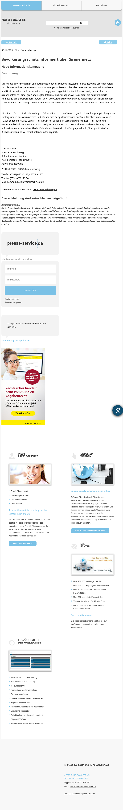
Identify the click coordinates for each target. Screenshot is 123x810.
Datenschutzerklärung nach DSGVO (79, 794)
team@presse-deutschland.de (83, 786)
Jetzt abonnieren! (23, 543)
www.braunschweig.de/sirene (64, 98)
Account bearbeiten (19, 499)
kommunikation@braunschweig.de (25, 181)
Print (108, 42)
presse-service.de (13, 19)
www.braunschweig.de (45, 189)
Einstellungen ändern (20, 495)
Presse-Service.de (21, 5)
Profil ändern (16, 504)
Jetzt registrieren (12, 299)
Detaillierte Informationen (90, 531)
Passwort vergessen (13, 302)
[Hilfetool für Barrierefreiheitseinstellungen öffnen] (117, 410)
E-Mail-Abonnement (19, 491)
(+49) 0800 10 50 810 (81, 782)
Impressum (100, 764)
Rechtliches (101, 5)
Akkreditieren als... (61, 5)
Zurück (11, 42)
